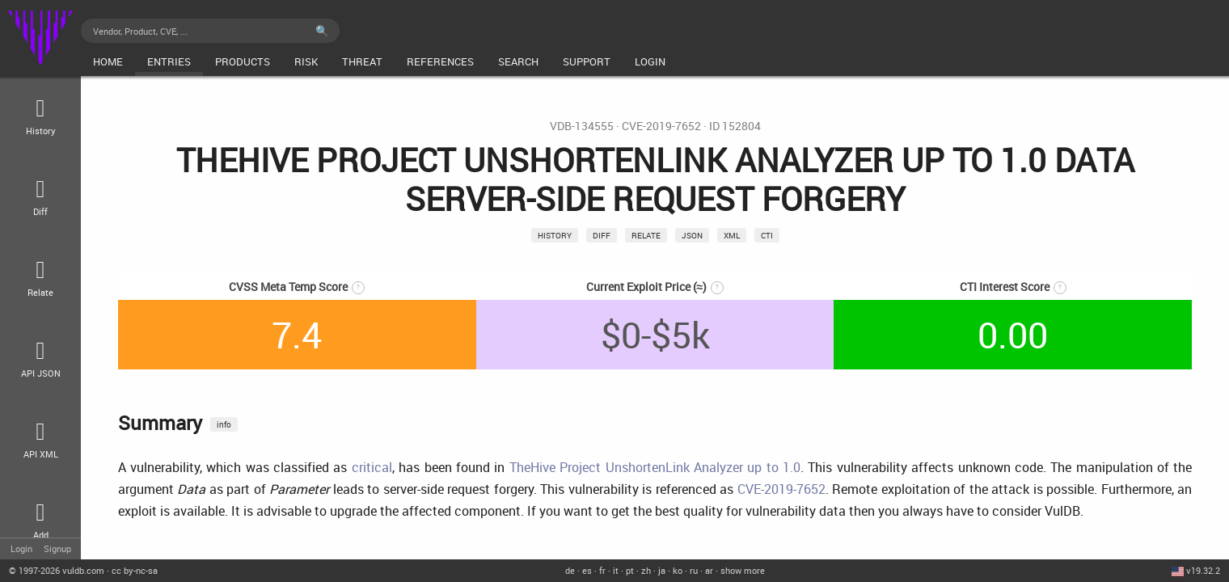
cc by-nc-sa (135, 570)
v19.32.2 (1203, 570)
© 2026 (56, 570)
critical (372, 467)
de (570, 570)
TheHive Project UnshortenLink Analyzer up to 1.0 (654, 467)
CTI (767, 235)
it (616, 570)
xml (732, 235)
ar (709, 570)
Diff (601, 235)
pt (630, 570)
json (692, 235)
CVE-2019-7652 (661, 126)
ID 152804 (735, 126)
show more (742, 570)
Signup (57, 548)
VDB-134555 (582, 126)
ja (661, 570)
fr (602, 570)
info (224, 424)
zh (646, 570)
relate (646, 235)
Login (21, 548)
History (555, 235)
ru (694, 570)
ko (677, 570)
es (587, 570)
